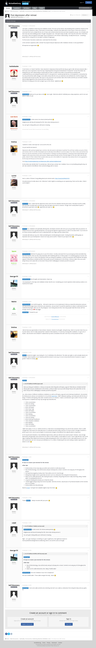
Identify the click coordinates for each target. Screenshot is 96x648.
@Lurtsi (24, 355)
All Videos (26, 8)
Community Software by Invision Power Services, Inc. (48, 645)
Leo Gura (40, 526)
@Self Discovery (26, 119)
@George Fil (26, 312)
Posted (27, 25)
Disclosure (54, 642)
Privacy (48, 642)
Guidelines (17, 8)
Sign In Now (68, 624)
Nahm (14, 302)
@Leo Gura (25, 203)
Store (41, 8)
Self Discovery (19, 17)
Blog (34, 8)
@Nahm (28, 500)
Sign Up (88, 2)
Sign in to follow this (75, 15)
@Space (25, 380)
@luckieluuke (26, 94)
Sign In (82, 2)
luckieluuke (14, 66)
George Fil (14, 276)
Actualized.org (37, 642)
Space (39, 383)
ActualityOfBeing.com (55, 316)
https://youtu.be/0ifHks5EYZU (63, 178)
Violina (14, 142)
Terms (43, 642)
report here (54, 396)
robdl (14, 523)
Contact (60, 642)
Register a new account (27, 624)
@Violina (25, 229)
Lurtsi (14, 176)
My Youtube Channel (55, 319)
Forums (8, 8)
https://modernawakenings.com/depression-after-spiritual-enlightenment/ (44, 161)
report (28, 488)
